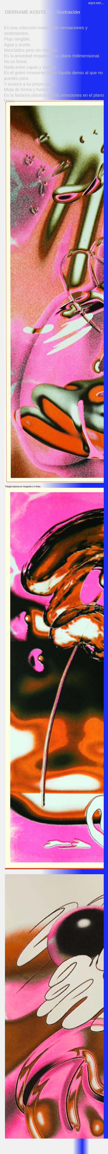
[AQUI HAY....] (96, 3)
